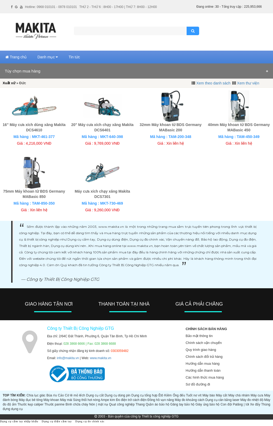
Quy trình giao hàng (201, 350)
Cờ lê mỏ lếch (75, 395)
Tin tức (74, 57)
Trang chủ (16, 57)
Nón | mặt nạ (98, 404)
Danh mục (47, 57)
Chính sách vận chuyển (204, 343)
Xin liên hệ (175, 143)
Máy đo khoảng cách (189, 400)
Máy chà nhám (239, 395)
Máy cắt (221, 395)
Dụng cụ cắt (95, 395)
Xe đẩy (255, 404)
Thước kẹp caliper (30, 404)
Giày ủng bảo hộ (207, 404)
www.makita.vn (100, 358)
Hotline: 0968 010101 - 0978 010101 (51, 7)
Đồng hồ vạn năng (160, 400)
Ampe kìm (108, 400)
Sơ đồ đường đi (198, 384)
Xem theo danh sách (213, 83)
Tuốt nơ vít (194, 395)
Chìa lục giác (36, 395)
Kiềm (168, 395)
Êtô (160, 395)
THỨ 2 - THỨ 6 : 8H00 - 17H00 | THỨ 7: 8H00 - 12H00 (118, 7)
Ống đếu (179, 395)
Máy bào (208, 395)
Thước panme (55, 404)
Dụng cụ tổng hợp (144, 395)
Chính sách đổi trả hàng (204, 357)
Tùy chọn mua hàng (22, 71)
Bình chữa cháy (77, 404)
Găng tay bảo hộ (182, 404)
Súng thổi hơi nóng (86, 400)
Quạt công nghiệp (122, 404)
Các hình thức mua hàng (205, 377)
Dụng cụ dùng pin (117, 395)
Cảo (61, 395)
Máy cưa (257, 395)
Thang (140, 404)
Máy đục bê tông (30, 400)
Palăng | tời (241, 404)
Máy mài (66, 400)
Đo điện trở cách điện (131, 400)
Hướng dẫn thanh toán (203, 370)
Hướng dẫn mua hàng (202, 364)
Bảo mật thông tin (199, 336)
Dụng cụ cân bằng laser (222, 400)
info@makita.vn (68, 358)
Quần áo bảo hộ (157, 404)
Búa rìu (51, 395)
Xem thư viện (248, 83)
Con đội (226, 404)
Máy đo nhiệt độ (251, 400)
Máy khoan (51, 400)
